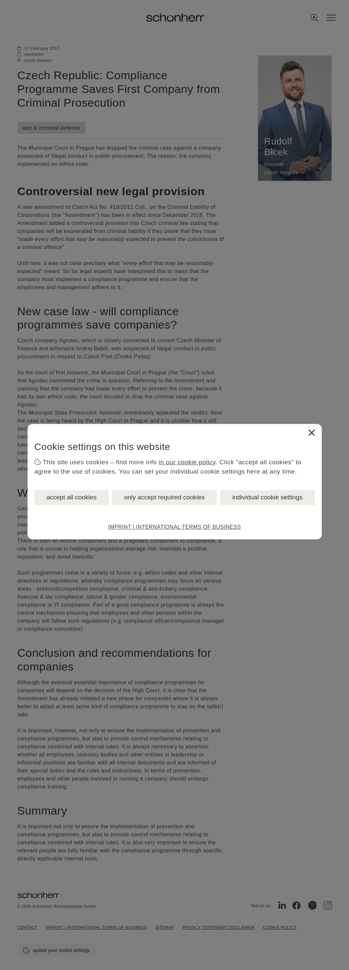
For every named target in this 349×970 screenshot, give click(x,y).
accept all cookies (72, 497)
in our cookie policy (187, 462)
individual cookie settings (267, 497)
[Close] (312, 433)
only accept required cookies (164, 497)
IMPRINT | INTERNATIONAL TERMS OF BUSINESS (174, 527)
